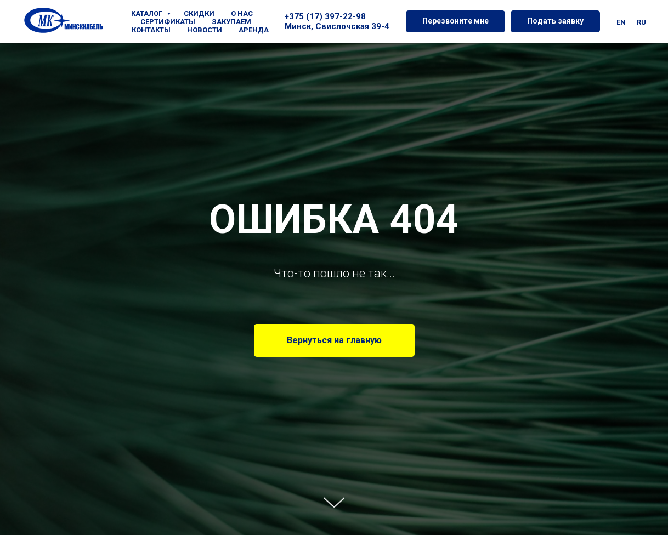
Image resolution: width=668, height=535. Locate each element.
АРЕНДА (254, 30)
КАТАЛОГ (147, 13)
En (621, 22)
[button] (455, 21)
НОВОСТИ (204, 30)
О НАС (242, 13)
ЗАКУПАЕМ (231, 22)
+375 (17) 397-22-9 (323, 16)
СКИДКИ (199, 13)
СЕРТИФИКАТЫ (167, 22)
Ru (641, 22)
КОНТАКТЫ (151, 30)
